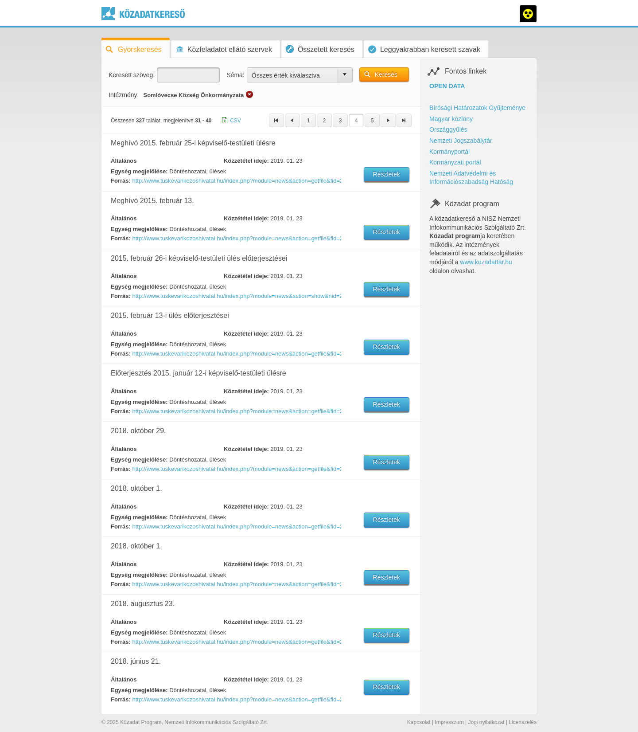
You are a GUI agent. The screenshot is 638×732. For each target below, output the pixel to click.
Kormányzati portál (455, 162)
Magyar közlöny (451, 118)
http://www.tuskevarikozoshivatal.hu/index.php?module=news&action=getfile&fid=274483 (236, 641)
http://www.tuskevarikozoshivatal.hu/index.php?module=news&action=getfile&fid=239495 (236, 353)
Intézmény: (124, 94)
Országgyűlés (448, 129)
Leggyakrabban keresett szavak (424, 49)
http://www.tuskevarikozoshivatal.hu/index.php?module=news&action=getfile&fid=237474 (236, 411)
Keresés (386, 74)
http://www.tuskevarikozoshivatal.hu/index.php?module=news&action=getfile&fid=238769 (236, 180)
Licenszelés (523, 722)
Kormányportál (449, 151)
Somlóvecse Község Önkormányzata (193, 95)
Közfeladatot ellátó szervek (223, 49)
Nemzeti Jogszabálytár (460, 140)
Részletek (386, 174)
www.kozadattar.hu (486, 262)
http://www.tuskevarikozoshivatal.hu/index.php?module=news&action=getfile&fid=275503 (236, 469)
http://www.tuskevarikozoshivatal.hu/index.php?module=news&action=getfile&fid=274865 (236, 584)
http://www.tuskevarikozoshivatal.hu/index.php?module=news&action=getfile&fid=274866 (236, 526)
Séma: (235, 74)
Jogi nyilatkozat (486, 722)
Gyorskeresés (134, 49)
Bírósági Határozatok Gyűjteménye (477, 107)
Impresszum (449, 722)
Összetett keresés (320, 49)
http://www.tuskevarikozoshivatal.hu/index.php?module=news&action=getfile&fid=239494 (236, 238)
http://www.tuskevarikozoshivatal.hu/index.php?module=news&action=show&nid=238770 (236, 296)
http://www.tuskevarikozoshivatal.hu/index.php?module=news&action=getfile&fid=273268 (236, 699)
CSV (235, 120)
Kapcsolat (419, 722)
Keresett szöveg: (132, 74)
